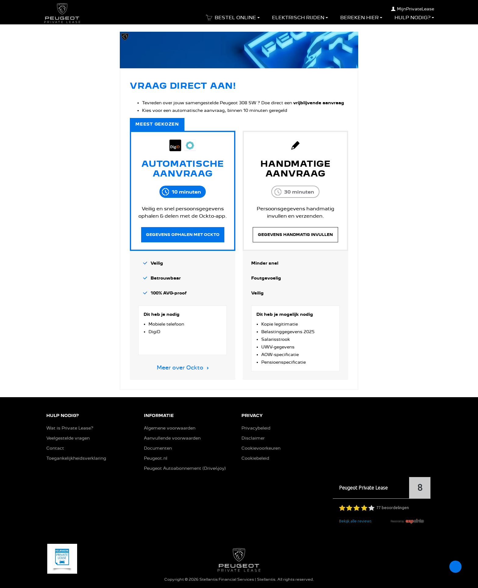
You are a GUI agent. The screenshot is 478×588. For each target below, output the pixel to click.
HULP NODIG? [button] (62, 415)
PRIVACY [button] (252, 415)
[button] (232, 19)
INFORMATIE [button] (159, 415)
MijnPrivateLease (412, 8)
